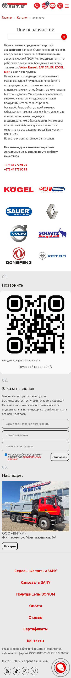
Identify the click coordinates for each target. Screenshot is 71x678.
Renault (32, 67)
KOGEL (59, 67)
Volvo (23, 67)
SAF (41, 67)
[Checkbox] (6, 454)
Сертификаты (35, 629)
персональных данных (24, 458)
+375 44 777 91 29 (15, 165)
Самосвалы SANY (35, 582)
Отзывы (35, 617)
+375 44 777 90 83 (15, 169)
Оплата (35, 606)
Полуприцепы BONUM (35, 594)
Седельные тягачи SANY (35, 571)
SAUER (49, 67)
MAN (7, 71)
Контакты (35, 641)
